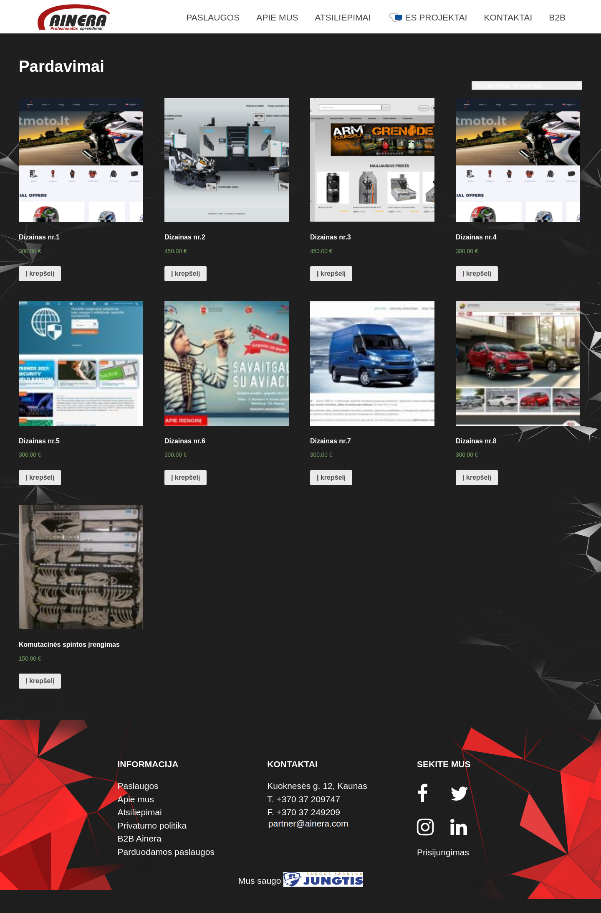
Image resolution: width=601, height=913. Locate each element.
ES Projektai (427, 17)
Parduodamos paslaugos (166, 852)
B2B (557, 17)
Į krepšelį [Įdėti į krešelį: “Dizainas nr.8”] (476, 477)
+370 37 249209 (308, 812)
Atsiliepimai (343, 17)
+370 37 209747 (308, 799)
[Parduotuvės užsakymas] (527, 85)
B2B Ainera (140, 838)
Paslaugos (213, 17)
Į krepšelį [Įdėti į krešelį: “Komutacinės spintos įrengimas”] (39, 680)
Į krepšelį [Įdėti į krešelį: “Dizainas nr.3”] (331, 273)
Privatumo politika (152, 825)
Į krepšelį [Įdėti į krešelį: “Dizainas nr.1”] (39, 273)
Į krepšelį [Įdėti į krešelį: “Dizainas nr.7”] (331, 477)
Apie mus (277, 17)
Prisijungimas (443, 852)
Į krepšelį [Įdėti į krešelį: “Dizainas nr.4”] (476, 273)
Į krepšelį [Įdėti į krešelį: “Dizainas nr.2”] (185, 273)
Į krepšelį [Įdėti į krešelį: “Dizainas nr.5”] (39, 477)
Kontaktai (508, 17)
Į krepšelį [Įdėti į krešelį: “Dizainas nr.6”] (185, 477)
